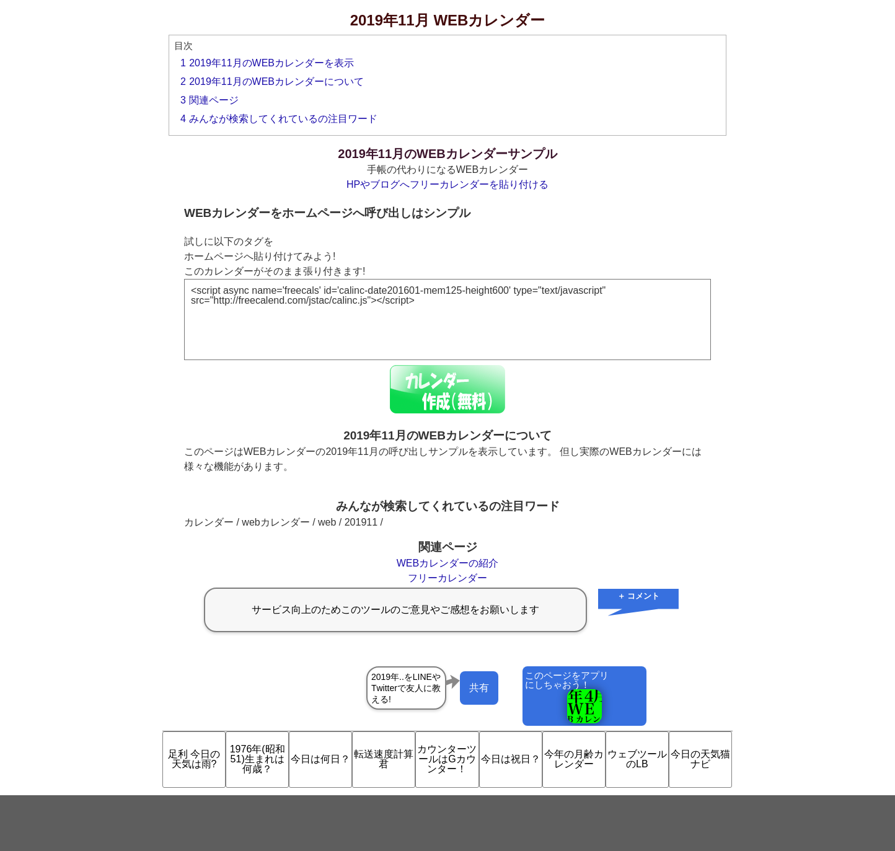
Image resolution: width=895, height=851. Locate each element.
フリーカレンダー (447, 578)
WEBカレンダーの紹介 (447, 563)
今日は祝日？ (510, 759)
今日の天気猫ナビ (700, 759)
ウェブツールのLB (637, 759)
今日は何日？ (320, 759)
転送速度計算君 (383, 759)
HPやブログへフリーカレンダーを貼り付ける (447, 184)
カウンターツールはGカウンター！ (447, 759)
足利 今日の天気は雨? (194, 759)
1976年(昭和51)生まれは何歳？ (257, 759)
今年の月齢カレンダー (574, 759)
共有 (479, 687)
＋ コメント (638, 596)
